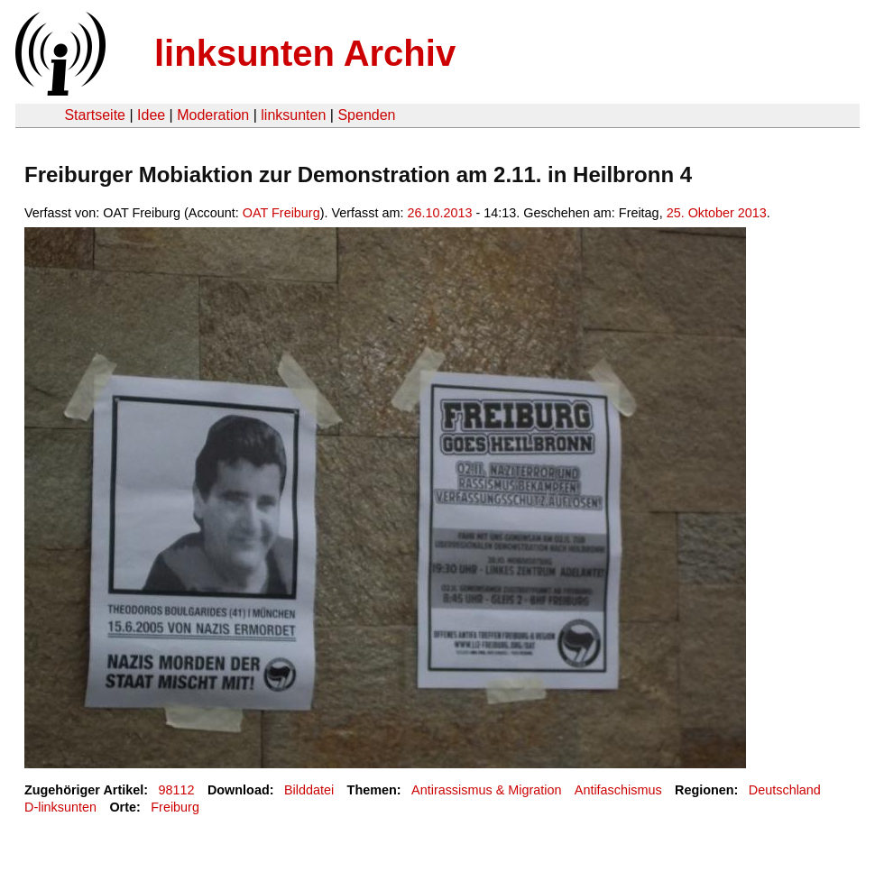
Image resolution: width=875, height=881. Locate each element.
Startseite (94, 115)
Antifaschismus (618, 790)
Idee (151, 115)
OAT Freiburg (281, 213)
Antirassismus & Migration (486, 790)
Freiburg (175, 807)
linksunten (293, 115)
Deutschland (785, 790)
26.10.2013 (439, 213)
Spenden (366, 115)
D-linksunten (60, 807)
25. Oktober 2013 (717, 213)
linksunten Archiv (305, 53)
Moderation (213, 115)
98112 (177, 790)
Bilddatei (309, 790)
